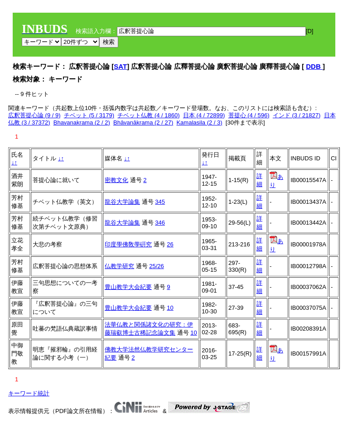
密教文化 (116, 180)
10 (170, 307)
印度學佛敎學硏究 (128, 244)
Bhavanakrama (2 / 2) (81, 122)
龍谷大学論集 (122, 201)
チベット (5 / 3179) (89, 115)
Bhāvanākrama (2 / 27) (143, 122)
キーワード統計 (28, 393)
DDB (314, 66)
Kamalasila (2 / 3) (199, 122)
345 (160, 201)
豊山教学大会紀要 (128, 287)
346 (160, 222)
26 (170, 244)
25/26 (156, 266)
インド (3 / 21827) (297, 115)
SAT (120, 66)
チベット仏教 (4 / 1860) (148, 115)
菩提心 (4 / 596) (249, 115)
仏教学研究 (119, 266)
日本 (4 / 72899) (204, 115)
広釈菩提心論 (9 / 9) (34, 115)
